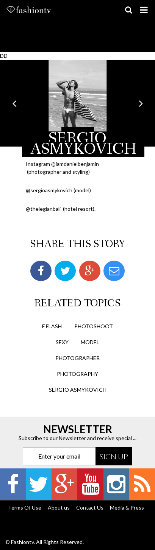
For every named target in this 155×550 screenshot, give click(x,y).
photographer (77, 358)
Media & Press (127, 507)
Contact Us (89, 507)
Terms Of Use (24, 507)
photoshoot (93, 326)
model (90, 342)
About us (59, 507)
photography (77, 374)
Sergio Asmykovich (77, 389)
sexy (62, 342)
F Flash (52, 326)
